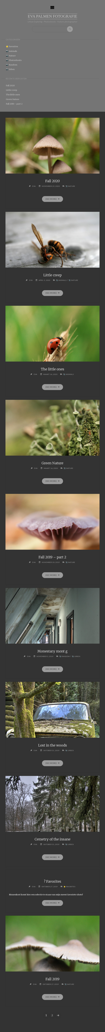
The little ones (13, 95)
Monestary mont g (52, 651)
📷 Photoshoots (14, 60)
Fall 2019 (52, 979)
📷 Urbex (10, 69)
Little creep (11, 90)
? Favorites (52, 881)
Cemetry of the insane (52, 839)
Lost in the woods (52, 745)
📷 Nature (11, 55)
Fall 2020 (10, 85)
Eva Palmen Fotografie (52, 16)
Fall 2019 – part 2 (14, 104)
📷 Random (11, 65)
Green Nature (12, 99)
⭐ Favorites (12, 46)
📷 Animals (11, 51)
